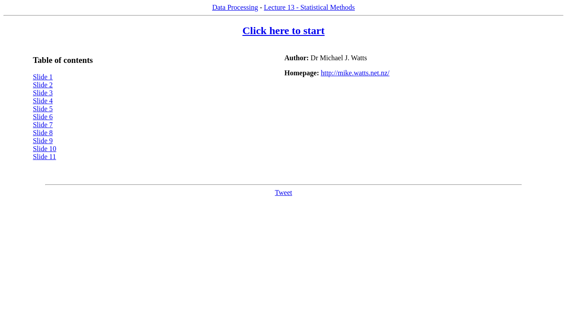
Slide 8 (43, 132)
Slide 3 (43, 93)
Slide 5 (43, 109)
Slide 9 (43, 140)
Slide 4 (43, 101)
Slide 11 (44, 156)
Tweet (283, 192)
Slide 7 (43, 124)
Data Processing (235, 7)
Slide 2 (43, 85)
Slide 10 (44, 148)
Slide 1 (43, 77)
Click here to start (283, 30)
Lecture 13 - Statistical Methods (309, 7)
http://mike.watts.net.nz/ (355, 73)
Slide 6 (43, 117)
